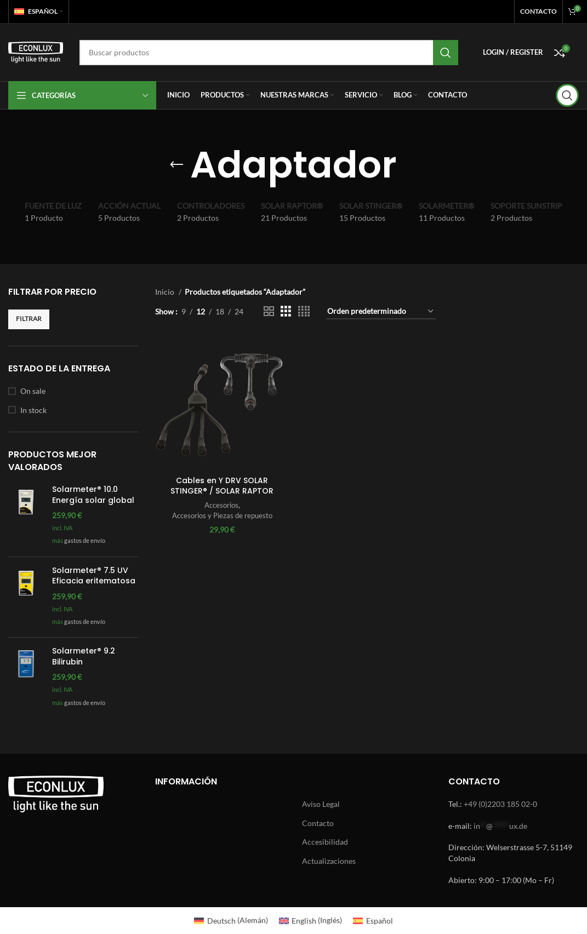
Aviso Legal (321, 804)
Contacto (318, 823)
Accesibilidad (325, 841)
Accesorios (221, 505)
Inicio (165, 291)
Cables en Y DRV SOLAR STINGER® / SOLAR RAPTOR (221, 485)
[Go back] (176, 165)
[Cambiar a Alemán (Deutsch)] (231, 920)
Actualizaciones (329, 861)
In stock (33, 410)
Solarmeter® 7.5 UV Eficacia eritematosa (93, 576)
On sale (32, 391)
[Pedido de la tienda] (381, 312)
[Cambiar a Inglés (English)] (310, 920)
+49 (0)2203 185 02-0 (500, 804)
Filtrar (29, 318)
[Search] (268, 52)
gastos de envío (84, 540)
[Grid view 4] (304, 311)
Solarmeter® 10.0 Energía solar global (93, 495)
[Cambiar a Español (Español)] (372, 920)
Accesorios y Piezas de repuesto (222, 515)
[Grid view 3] (286, 311)
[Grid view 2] (269, 311)
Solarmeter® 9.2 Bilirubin (83, 656)
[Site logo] (35, 51)
